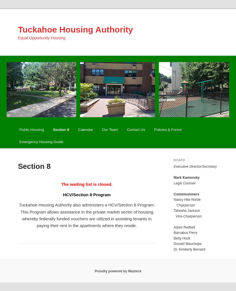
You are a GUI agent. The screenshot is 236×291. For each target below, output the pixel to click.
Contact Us (136, 130)
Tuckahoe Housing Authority (75, 29)
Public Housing (32, 130)
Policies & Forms (168, 130)
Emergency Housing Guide (41, 142)
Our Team (110, 130)
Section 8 (61, 130)
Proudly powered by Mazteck (118, 271)
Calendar (85, 130)
